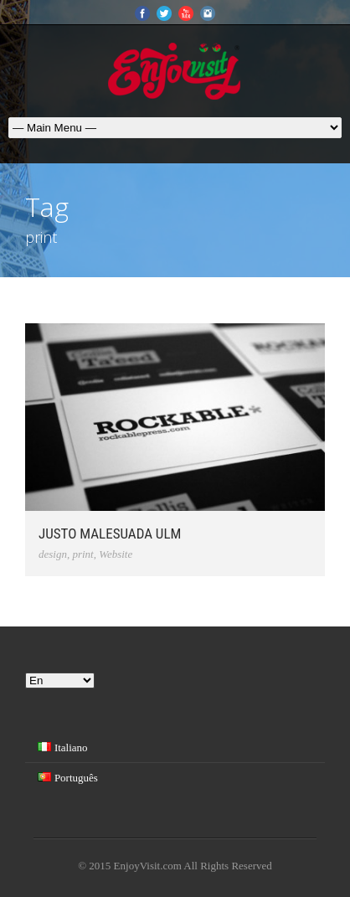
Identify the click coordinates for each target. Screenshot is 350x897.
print (82, 554)
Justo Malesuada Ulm (110, 533)
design (53, 554)
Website (115, 554)
